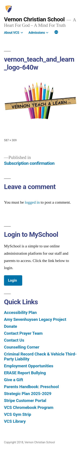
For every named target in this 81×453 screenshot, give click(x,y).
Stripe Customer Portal (25, 400)
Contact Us (14, 340)
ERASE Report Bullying (25, 372)
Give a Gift (13, 379)
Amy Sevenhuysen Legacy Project (35, 319)
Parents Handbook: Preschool (31, 386)
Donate (10, 326)
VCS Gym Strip (17, 414)
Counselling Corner (21, 347)
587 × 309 (10, 140)
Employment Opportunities (28, 365)
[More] (56, 32)
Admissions (36, 32)
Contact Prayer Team (23, 333)
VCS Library (15, 421)
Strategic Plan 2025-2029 (27, 393)
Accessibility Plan (20, 312)
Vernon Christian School (34, 19)
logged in (32, 202)
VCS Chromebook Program (28, 407)
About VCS (11, 32)
